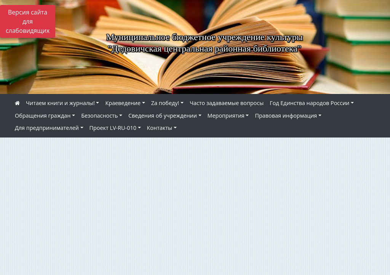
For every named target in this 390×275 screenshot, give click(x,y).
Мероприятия (226, 115)
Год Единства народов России (309, 103)
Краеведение (123, 103)
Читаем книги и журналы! (60, 103)
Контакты (160, 127)
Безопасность (99, 115)
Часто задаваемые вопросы (227, 103)
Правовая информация (286, 115)
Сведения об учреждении (162, 115)
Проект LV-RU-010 (113, 127)
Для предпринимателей (47, 127)
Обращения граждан (42, 115)
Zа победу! (165, 103)
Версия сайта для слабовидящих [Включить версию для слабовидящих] (28, 21)
